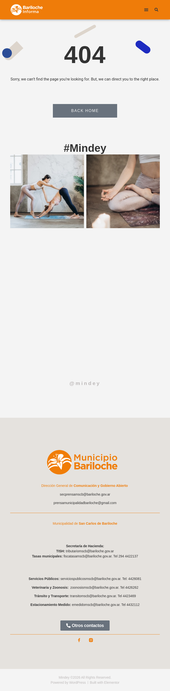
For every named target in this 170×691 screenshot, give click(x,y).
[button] (146, 10)
